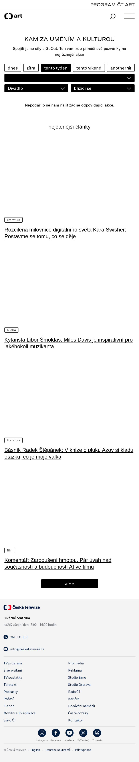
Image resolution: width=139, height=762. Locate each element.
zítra (31, 68)
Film (10, 550)
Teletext (10, 684)
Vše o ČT (10, 719)
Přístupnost (83, 749)
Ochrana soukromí (58, 749)
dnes (13, 68)
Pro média (76, 662)
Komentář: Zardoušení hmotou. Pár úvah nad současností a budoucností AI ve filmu (57, 563)
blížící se (82, 88)
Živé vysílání (13, 670)
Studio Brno (77, 677)
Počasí (9, 698)
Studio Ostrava (79, 684)
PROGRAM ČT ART (112, 4)
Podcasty (11, 691)
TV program (13, 662)
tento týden (56, 68)
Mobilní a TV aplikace (20, 712)
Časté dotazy (78, 712)
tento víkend (88, 68)
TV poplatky (13, 677)
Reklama (75, 670)
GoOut (51, 48)
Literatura (13, 220)
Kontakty (75, 719)
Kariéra (73, 698)
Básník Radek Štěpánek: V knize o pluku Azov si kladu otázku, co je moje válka (68, 453)
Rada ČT (74, 691)
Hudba (11, 330)
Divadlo (15, 88)
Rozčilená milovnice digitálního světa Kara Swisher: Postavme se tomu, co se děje (65, 232)
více (69, 583)
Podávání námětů (81, 705)
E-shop (9, 705)
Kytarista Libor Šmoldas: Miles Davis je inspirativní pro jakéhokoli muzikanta (68, 342)
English (35, 749)
